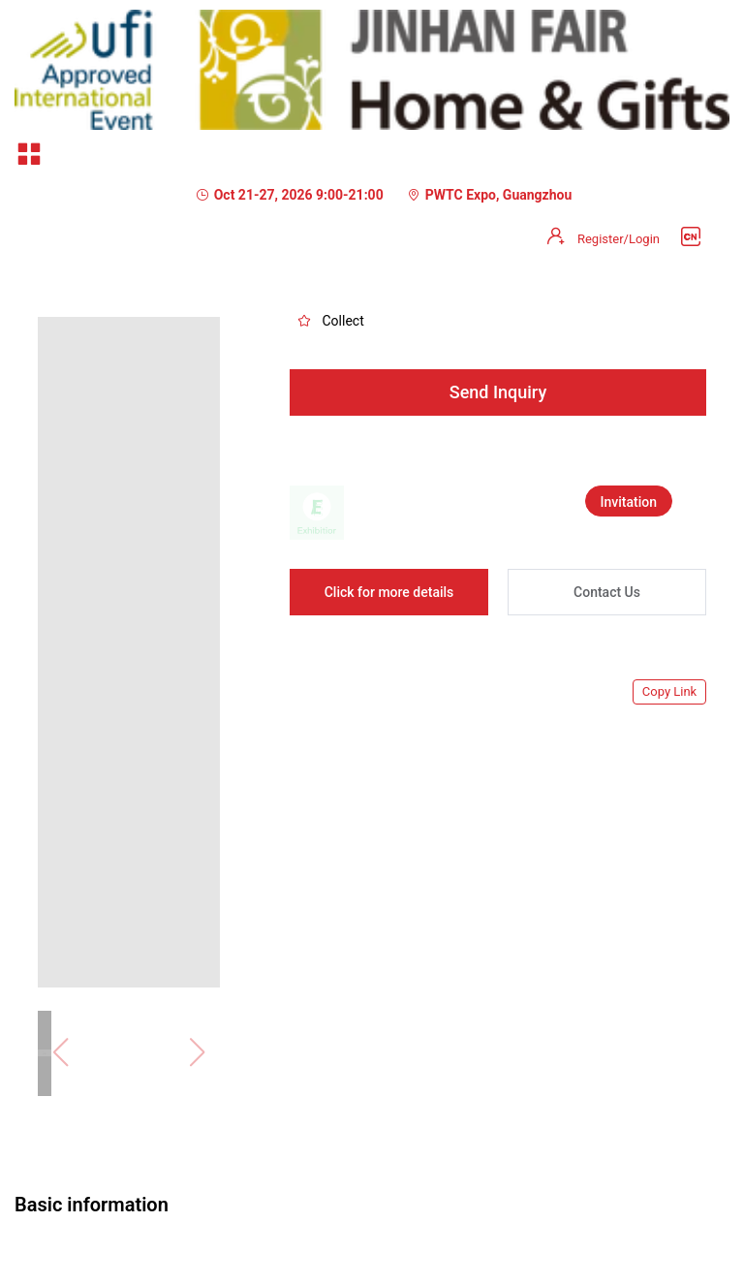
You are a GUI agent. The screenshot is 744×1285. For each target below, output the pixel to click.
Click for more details (389, 592)
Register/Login (618, 239)
